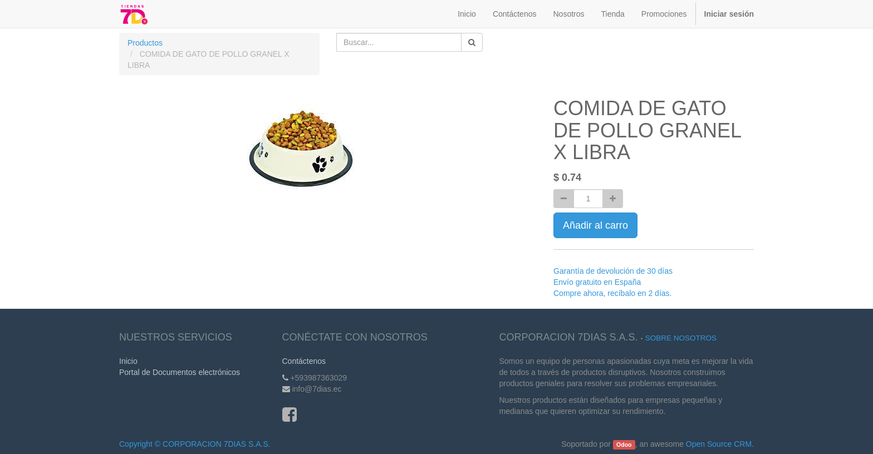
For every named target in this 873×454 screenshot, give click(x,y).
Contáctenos (304, 361)
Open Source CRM (719, 444)
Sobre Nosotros (681, 338)
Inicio (128, 361)
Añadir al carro (595, 225)
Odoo (623, 444)
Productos (145, 42)
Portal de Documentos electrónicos (179, 372)
